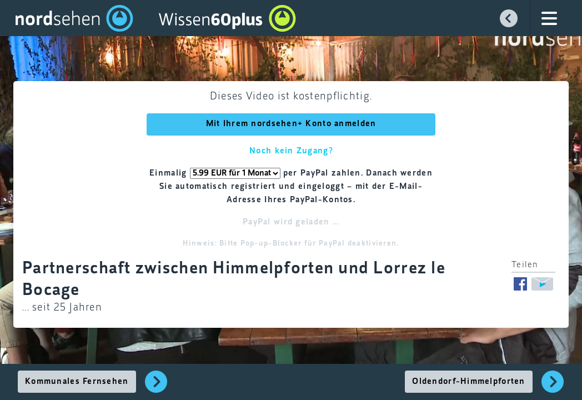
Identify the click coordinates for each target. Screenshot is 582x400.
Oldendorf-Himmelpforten (468, 381)
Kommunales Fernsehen (77, 381)
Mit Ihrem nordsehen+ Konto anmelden (291, 123)
